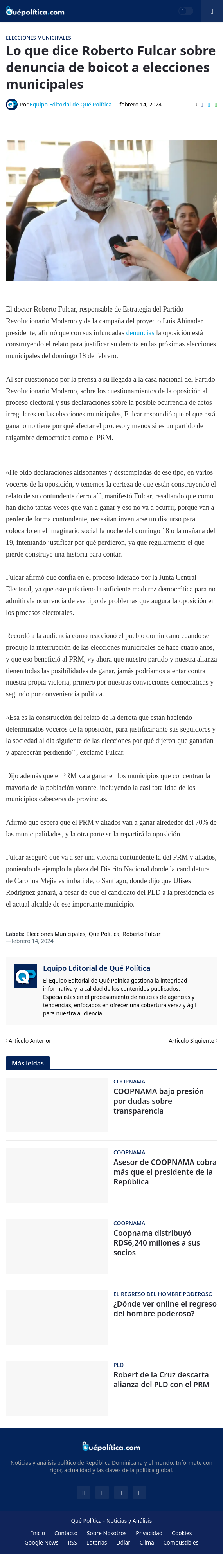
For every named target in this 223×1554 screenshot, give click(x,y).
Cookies (182, 1533)
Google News (42, 1542)
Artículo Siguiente (191, 1040)
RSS (72, 1542)
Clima (147, 1542)
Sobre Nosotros (107, 1533)
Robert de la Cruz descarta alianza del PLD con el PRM (161, 1379)
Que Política (104, 934)
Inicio (38, 1533)
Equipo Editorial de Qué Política (97, 968)
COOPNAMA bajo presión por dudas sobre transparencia (158, 1101)
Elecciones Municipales (56, 934)
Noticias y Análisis (129, 1520)
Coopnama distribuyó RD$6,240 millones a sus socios (156, 1242)
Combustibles (180, 1542)
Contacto (65, 1533)
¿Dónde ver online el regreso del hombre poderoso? (165, 1308)
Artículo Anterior (30, 1040)
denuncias (141, 333)
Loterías (96, 1542)
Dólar (123, 1542)
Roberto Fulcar (142, 934)
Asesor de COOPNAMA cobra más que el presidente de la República (165, 1171)
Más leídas (28, 1063)
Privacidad (149, 1533)
